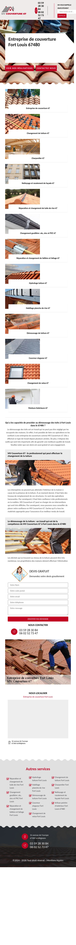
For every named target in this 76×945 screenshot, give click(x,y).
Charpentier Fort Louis (62, 786)
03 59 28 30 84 (41, 6)
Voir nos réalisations (19, 68)
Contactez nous (46, 68)
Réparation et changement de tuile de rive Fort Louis (16, 783)
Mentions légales (55, 860)
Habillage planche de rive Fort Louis (38, 788)
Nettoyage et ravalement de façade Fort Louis (62, 795)
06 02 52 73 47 (41, 15)
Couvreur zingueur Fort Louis (37, 806)
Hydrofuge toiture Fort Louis (39, 779)
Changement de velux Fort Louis (38, 815)
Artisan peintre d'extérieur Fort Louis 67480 (61, 806)
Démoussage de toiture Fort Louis (39, 797)
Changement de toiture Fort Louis (62, 779)
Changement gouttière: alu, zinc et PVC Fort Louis (16, 797)
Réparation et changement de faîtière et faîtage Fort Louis (17, 810)
